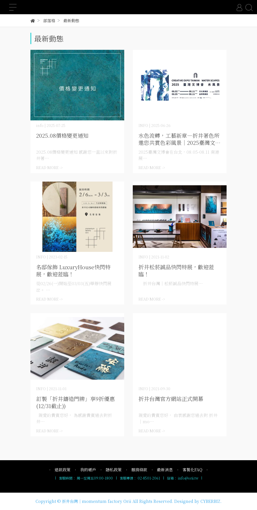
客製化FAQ (192, 469)
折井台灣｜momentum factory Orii (96, 501)
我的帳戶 (88, 469)
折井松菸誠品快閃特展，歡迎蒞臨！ (176, 270)
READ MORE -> (49, 167)
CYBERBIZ (210, 501)
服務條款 (139, 469)
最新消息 (165, 469)
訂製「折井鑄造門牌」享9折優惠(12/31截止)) (75, 402)
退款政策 (63, 469)
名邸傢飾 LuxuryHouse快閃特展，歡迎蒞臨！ (73, 270)
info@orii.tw (188, 478)
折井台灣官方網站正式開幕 (170, 398)
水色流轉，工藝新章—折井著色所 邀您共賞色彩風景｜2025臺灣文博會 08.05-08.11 (179, 139)
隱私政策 (114, 469)
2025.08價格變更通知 (62, 135)
